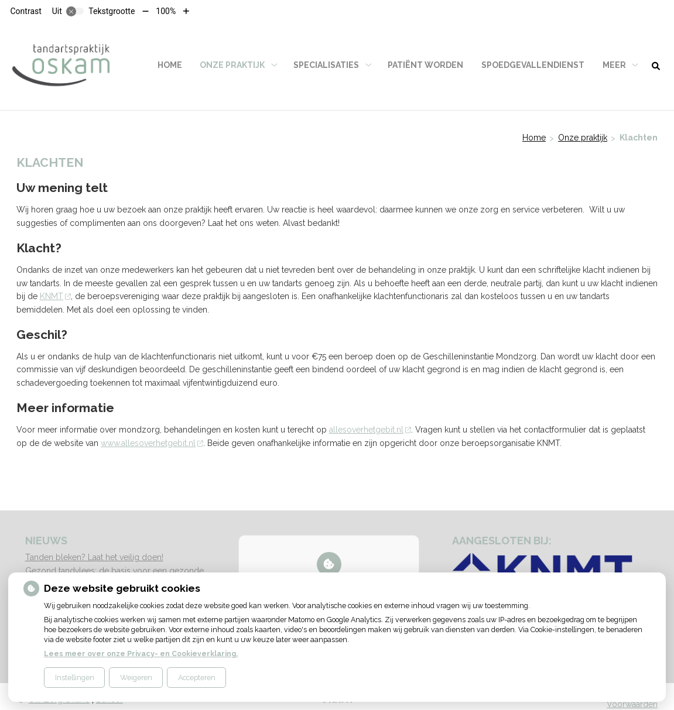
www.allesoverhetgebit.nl (152, 443)
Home (170, 65)
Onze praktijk (232, 65)
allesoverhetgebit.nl (370, 429)
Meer (614, 65)
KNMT (55, 296)
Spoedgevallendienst (532, 65)
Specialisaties (326, 65)
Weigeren (136, 677)
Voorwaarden (632, 704)
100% (166, 11)
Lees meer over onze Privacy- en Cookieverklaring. (141, 653)
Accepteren (196, 677)
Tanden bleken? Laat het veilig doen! (94, 557)
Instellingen (74, 677)
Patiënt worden (425, 65)
